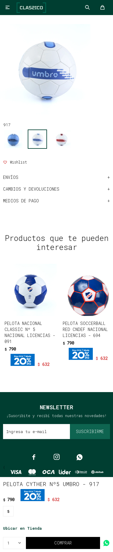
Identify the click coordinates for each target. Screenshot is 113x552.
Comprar (63, 543)
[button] (44, 368)
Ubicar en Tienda (22, 528)
